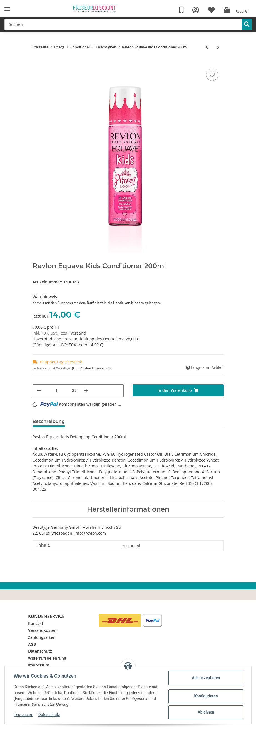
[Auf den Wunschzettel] (212, 75)
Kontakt (35, 623)
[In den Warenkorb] (178, 390)
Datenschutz (40, 651)
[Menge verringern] (39, 391)
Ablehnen (206, 712)
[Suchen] (123, 24)
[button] (195, 10)
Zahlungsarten (42, 637)
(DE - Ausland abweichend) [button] (92, 368)
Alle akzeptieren (206, 677)
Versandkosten (42, 630)
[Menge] (56, 391)
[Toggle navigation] (7, 9)
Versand (78, 333)
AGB (32, 644)
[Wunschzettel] (211, 10)
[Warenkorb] (235, 10)
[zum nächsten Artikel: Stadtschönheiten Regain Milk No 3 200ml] (218, 47)
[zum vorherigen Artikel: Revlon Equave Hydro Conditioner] (206, 47)
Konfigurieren (206, 696)
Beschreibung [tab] (49, 421)
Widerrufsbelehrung (47, 658)
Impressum (38, 665)
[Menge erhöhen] (86, 391)
